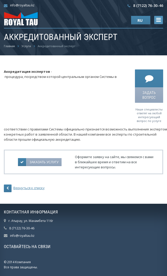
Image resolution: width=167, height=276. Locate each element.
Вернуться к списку (24, 188)
